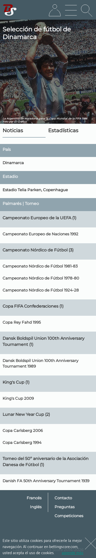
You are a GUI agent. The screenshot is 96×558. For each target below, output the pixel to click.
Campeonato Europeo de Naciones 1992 (40, 234)
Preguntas (64, 506)
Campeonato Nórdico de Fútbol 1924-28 (41, 290)
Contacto (63, 497)
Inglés (35, 506)
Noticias (13, 130)
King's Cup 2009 (18, 398)
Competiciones (69, 515)
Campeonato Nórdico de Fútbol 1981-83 (40, 266)
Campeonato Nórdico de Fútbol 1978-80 (41, 278)
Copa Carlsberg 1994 (22, 442)
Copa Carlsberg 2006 (23, 430)
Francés (34, 497)
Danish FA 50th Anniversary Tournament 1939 (46, 480)
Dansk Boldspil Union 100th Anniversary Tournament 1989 (40, 363)
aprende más (72, 552)
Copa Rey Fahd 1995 (22, 322)
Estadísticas (63, 130)
